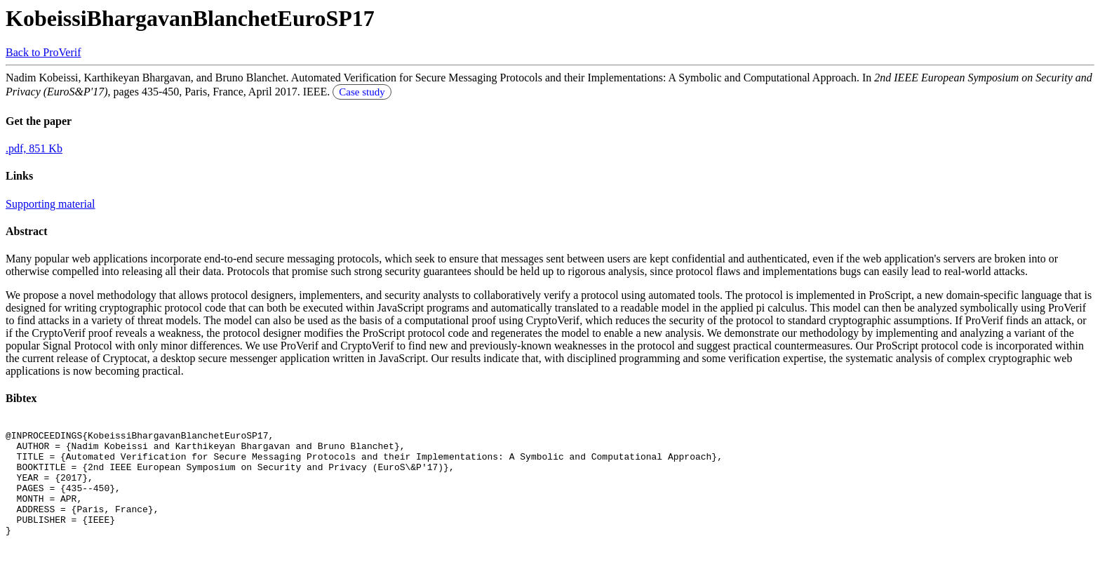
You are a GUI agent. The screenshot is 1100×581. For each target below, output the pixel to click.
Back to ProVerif (43, 52)
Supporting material (50, 204)
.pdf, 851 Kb (34, 148)
